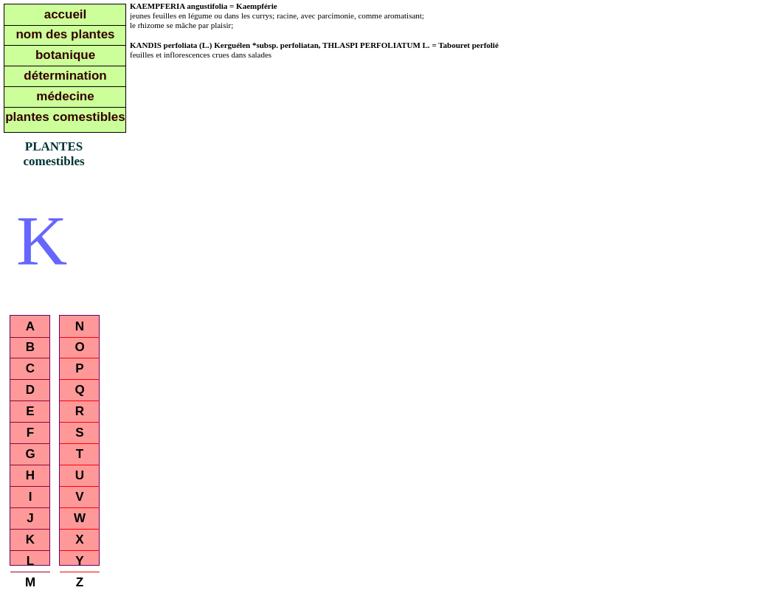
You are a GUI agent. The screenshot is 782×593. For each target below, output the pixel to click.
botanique (65, 55)
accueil (65, 14)
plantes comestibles (65, 117)
